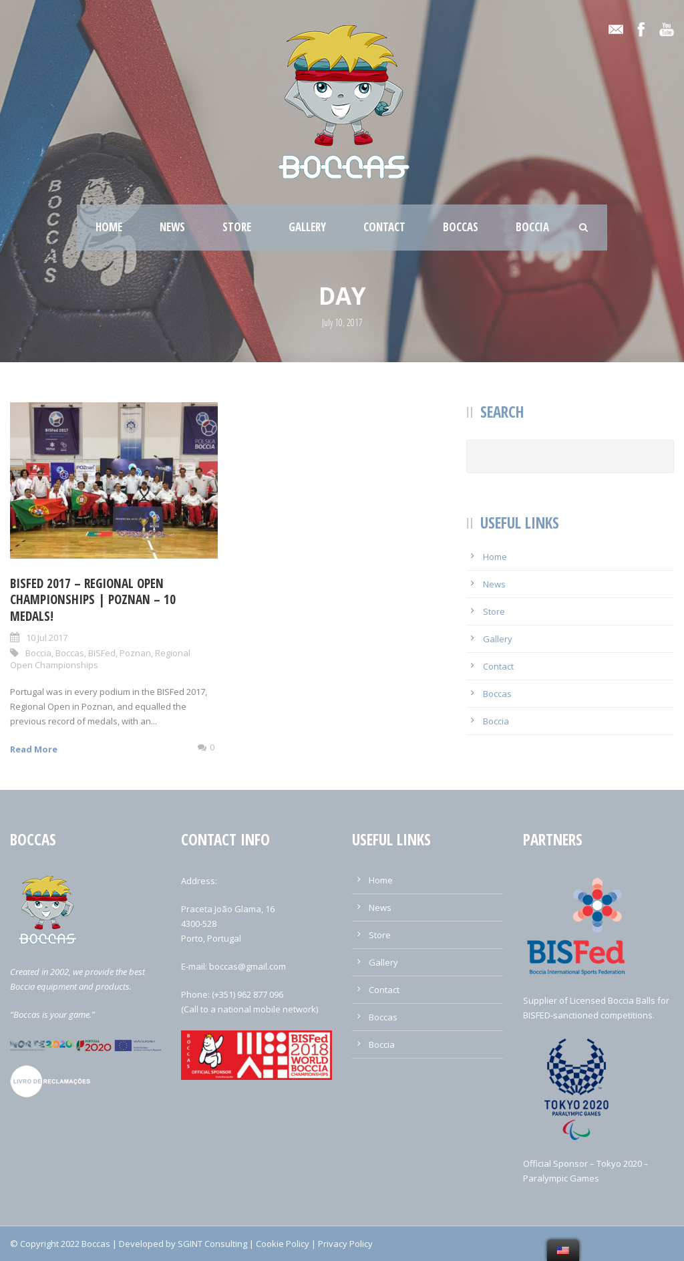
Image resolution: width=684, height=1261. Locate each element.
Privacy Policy (345, 1244)
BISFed (102, 653)
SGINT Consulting (212, 1244)
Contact (384, 227)
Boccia (532, 227)
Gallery (307, 227)
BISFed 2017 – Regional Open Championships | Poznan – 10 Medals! (93, 600)
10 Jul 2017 (46, 638)
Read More (33, 749)
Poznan (135, 653)
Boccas (460, 227)
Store (236, 227)
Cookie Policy (282, 1244)
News (172, 227)
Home (109, 227)
